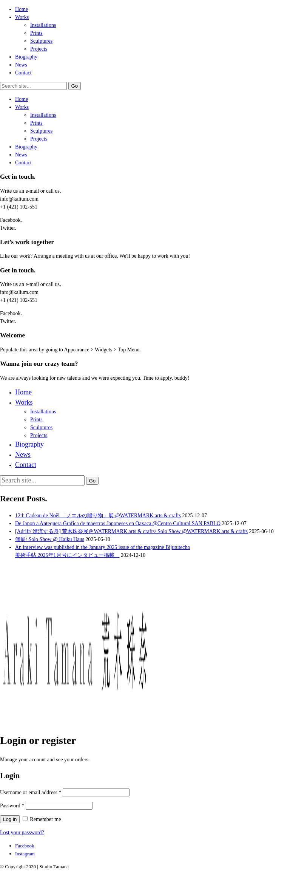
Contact (23, 73)
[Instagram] (25, 853)
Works (22, 17)
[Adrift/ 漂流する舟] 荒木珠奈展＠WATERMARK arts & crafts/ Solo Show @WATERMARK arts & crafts (131, 531)
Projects (38, 49)
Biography (26, 57)
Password (12, 806)
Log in (10, 819)
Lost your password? (22, 832)
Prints (36, 33)
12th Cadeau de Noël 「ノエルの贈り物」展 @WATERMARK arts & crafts (98, 515)
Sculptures (41, 41)
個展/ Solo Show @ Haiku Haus (49, 539)
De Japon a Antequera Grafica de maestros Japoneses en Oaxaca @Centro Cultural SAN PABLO (118, 523)
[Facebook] (24, 846)
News (21, 65)
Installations (43, 25)
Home (21, 9)
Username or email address (31, 792)
